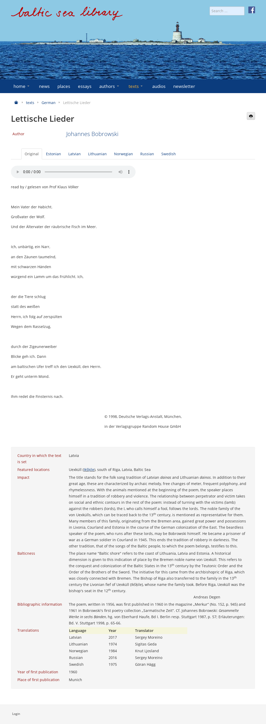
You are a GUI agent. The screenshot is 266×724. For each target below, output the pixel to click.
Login (16, 714)
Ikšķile (89, 469)
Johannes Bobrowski (92, 134)
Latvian (74, 153)
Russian (147, 153)
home (22, 86)
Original (32, 153)
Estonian (53, 153)
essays (84, 86)
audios (158, 86)
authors (109, 86)
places (63, 86)
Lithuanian (97, 153)
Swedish (168, 153)
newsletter (184, 86)
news (44, 86)
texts (136, 86)
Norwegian (123, 153)
